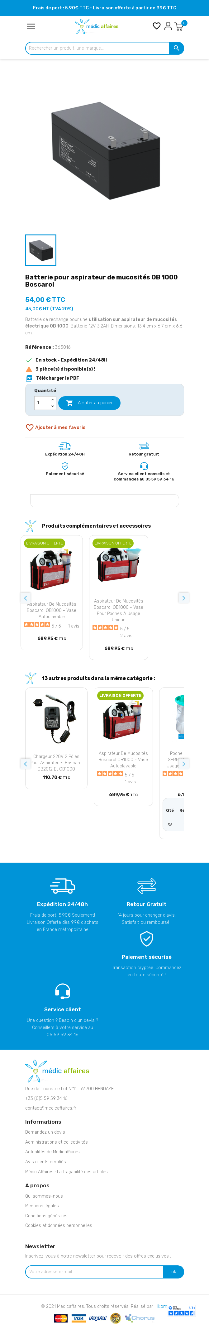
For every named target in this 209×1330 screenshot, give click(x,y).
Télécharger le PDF (52, 378)
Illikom (160, 1306)
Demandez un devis (45, 1132)
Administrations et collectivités (56, 1142)
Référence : (39, 347)
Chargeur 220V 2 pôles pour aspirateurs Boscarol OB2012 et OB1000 (56, 763)
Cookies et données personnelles (58, 1225)
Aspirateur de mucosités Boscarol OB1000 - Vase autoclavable (51, 610)
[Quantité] (41, 403)
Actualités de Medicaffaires (52, 1152)
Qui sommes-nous (44, 1196)
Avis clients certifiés (45, 1162)
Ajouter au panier (89, 403)
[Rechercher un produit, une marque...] (104, 48)
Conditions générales (46, 1216)
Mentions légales (42, 1206)
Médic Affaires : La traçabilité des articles (66, 1172)
